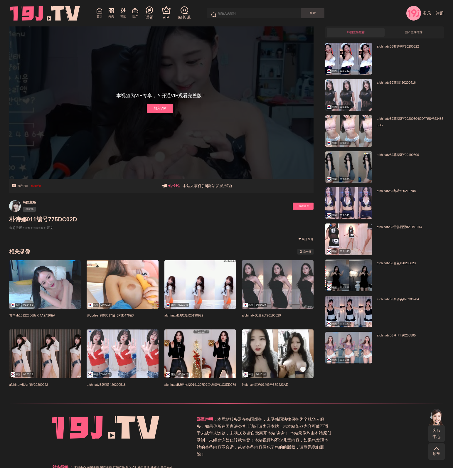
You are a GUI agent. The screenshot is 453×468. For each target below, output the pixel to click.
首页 (28, 228)
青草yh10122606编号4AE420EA (41, 314)
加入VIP (159, 108)
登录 (418, 13)
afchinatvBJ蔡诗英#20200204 (406, 302)
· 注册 (438, 13)
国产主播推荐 (413, 34)
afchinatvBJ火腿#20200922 (36, 384)
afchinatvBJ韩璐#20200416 (403, 85)
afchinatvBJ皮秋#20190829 (268, 314)
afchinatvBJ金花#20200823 (403, 266)
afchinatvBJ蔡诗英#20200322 (406, 49)
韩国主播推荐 (355, 34)
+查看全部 (299, 206)
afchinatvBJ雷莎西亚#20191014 (408, 230)
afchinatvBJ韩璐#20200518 (113, 384)
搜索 (330, 13)
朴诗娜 (32, 210)
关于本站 (279, 426)
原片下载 (23, 186)
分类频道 (382, 419)
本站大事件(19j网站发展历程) (207, 186)
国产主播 (331, 419)
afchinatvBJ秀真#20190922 (191, 314)
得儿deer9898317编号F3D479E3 (119, 314)
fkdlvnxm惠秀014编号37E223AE (273, 384)
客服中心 (436, 433)
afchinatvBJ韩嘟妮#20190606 (406, 157)
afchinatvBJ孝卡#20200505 (403, 338)
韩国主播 (32, 201)
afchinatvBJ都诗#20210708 (403, 193)
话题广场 (348, 419)
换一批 (302, 252)
